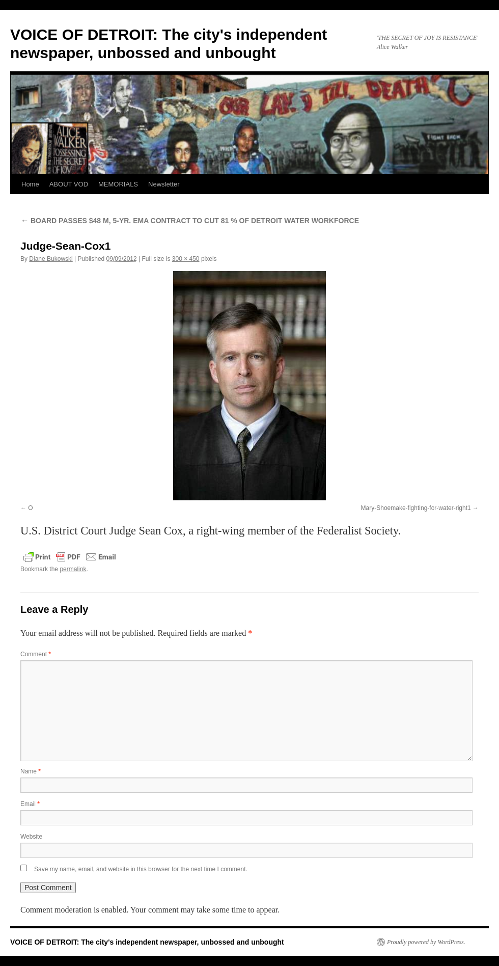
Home (30, 184)
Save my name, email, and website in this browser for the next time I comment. (140, 869)
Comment (35, 654)
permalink (73, 569)
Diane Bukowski (50, 258)
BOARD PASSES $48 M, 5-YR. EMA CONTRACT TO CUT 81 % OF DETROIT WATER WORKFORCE (189, 221)
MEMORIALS (118, 184)
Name (30, 771)
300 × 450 (186, 258)
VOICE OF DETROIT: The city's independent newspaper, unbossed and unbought (147, 942)
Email (30, 804)
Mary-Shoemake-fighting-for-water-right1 (416, 508)
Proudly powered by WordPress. (426, 942)
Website (31, 836)
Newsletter (163, 184)
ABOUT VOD (68, 184)
